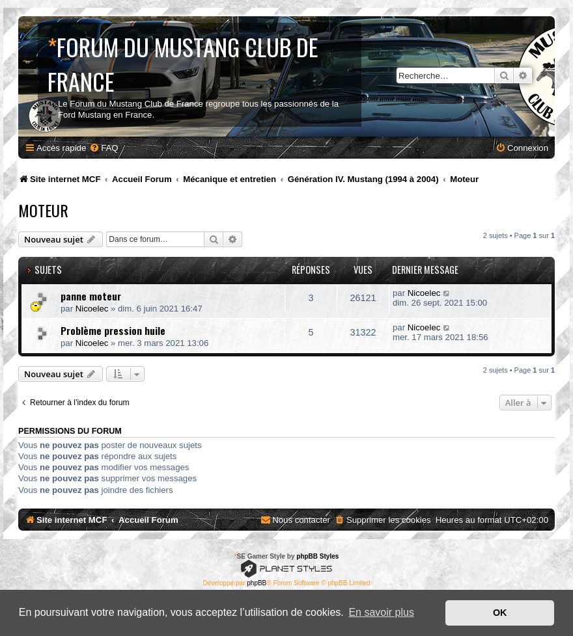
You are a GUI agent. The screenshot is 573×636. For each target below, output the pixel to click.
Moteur (43, 210)
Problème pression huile (113, 330)
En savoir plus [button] (381, 612)
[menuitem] (103, 148)
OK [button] (500, 612)
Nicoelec (92, 308)
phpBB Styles (317, 556)
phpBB (256, 583)
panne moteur (91, 296)
